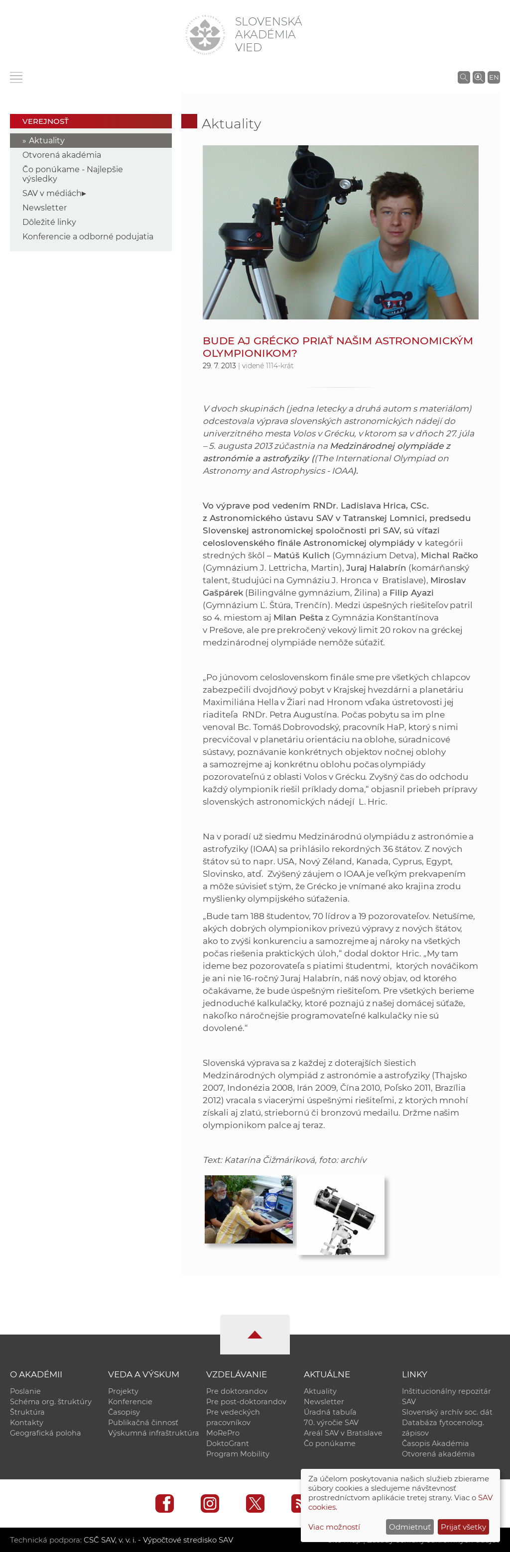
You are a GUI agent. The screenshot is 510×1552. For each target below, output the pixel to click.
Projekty (123, 1391)
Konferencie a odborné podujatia (87, 236)
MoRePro (223, 1433)
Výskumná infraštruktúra (153, 1433)
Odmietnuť (410, 1527)
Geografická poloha (45, 1433)
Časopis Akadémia (435, 1443)
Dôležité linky (49, 222)
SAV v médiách (52, 193)
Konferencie (130, 1401)
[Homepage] (205, 35)
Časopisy (124, 1412)
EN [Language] (494, 77)
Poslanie (25, 1391)
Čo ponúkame (330, 1443)
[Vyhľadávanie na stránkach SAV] (464, 77)
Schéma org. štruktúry (51, 1401)
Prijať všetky (463, 1527)
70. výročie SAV (331, 1422)
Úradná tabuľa (330, 1412)
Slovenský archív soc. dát (447, 1412)
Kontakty (26, 1422)
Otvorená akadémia (61, 155)
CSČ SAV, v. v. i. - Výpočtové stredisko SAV (158, 1540)
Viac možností (334, 1527)
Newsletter (44, 207)
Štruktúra (27, 1412)
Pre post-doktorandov (246, 1401)
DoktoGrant (227, 1443)
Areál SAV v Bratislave (343, 1433)
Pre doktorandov (236, 1391)
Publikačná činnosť (143, 1422)
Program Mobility (237, 1453)
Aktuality (47, 140)
